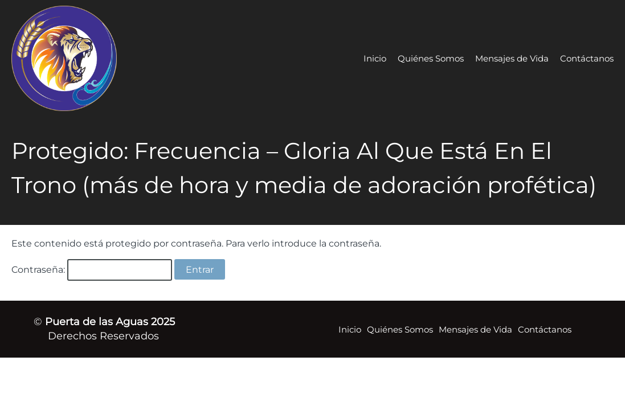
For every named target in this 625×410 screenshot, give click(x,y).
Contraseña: (91, 269)
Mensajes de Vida (512, 58)
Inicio (374, 58)
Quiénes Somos (431, 58)
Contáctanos (587, 58)
